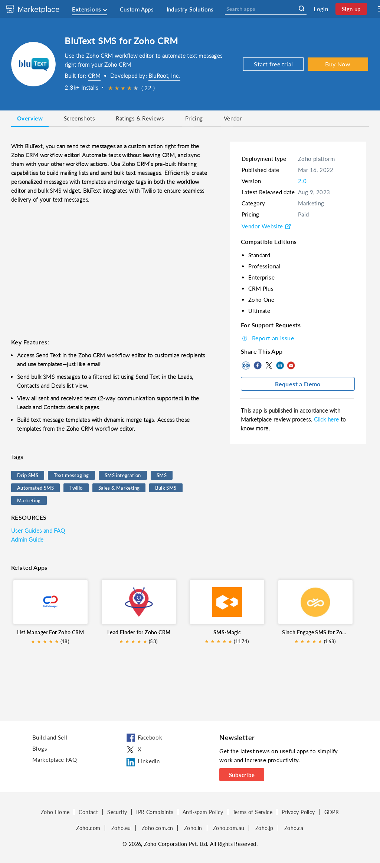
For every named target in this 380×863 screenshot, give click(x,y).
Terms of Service (252, 812)
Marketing (29, 500)
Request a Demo (298, 383)
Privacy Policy (298, 812)
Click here (327, 419)
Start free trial (273, 63)
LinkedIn (279, 365)
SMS (162, 475)
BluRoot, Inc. (164, 75)
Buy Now (337, 63)
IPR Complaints (154, 812)
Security (117, 812)
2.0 (302, 181)
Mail (291, 365)
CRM (94, 75)
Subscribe (242, 774)
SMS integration (123, 475)
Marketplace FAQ (54, 759)
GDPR (331, 812)
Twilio (75, 488)
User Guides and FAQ (38, 530)
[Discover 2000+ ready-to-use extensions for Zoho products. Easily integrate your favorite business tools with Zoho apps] (38, 9)
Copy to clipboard (246, 365)
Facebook (257, 365)
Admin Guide (27, 539)
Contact (88, 812)
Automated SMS (35, 488)
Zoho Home (55, 812)
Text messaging (71, 475)
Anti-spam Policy (203, 812)
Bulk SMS (165, 488)
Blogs (39, 748)
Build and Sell (50, 737)
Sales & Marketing (119, 488)
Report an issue (267, 337)
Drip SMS (27, 475)
